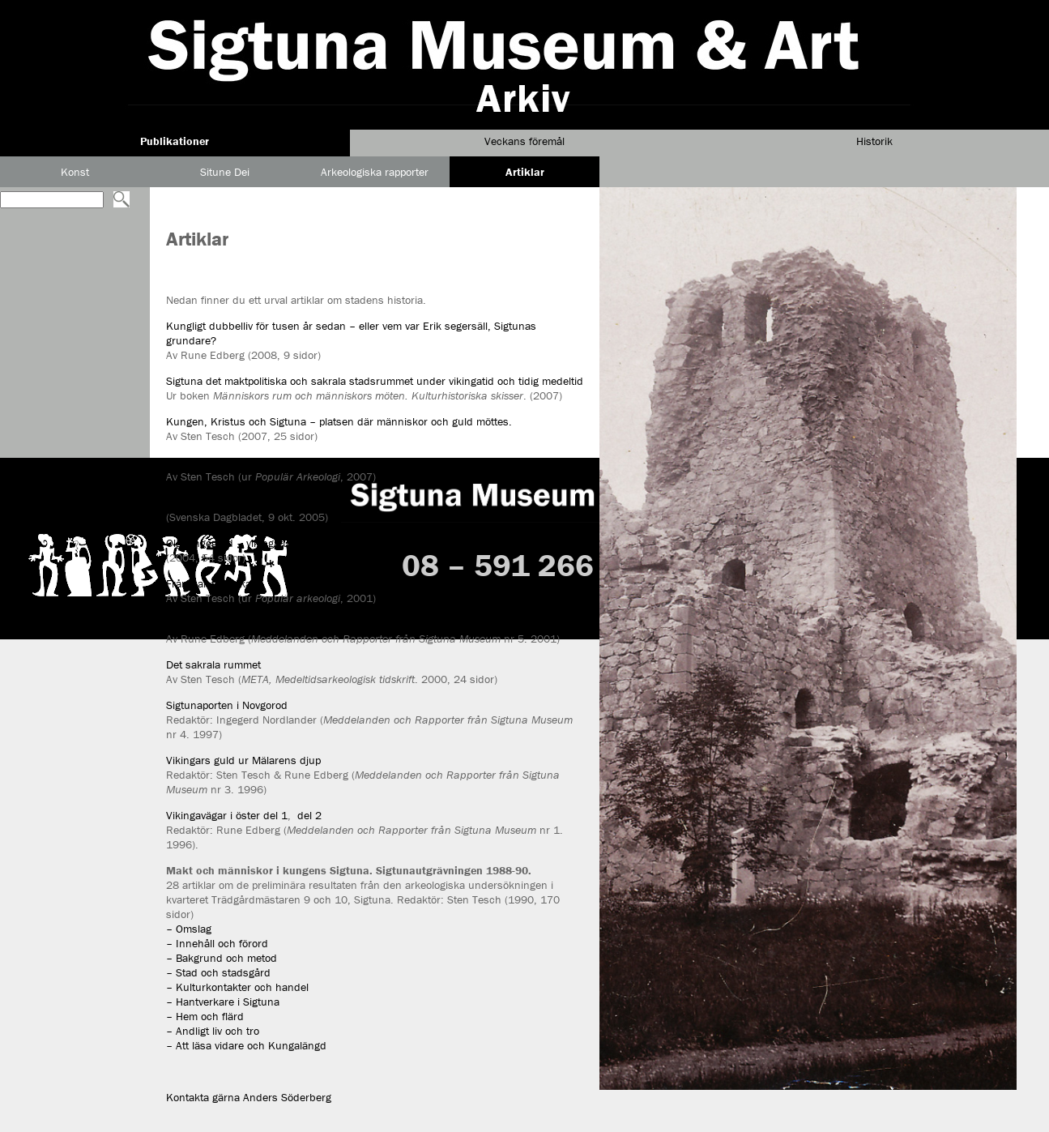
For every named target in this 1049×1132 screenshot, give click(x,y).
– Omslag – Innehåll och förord (217, 935)
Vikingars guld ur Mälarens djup (243, 760)
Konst (75, 171)
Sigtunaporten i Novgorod (227, 705)
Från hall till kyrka (208, 583)
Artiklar (524, 171)
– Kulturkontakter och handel (237, 987)
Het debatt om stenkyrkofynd (235, 502)
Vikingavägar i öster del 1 (227, 815)
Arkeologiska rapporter (375, 171)
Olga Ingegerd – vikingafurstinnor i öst (258, 543)
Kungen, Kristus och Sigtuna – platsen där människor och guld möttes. (339, 421)
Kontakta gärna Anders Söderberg (248, 1097)
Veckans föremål (524, 141)
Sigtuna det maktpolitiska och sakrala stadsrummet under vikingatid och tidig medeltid (374, 381)
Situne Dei (224, 171)
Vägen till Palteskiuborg (222, 624)
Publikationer (174, 141)
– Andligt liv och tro (212, 1030)
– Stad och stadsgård (218, 972)
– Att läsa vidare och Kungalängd (246, 1045)
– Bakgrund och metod (221, 957)
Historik (874, 141)
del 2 (309, 815)
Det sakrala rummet (213, 664)
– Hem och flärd (205, 1016)
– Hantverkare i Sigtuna (222, 1001)
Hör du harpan (201, 462)
